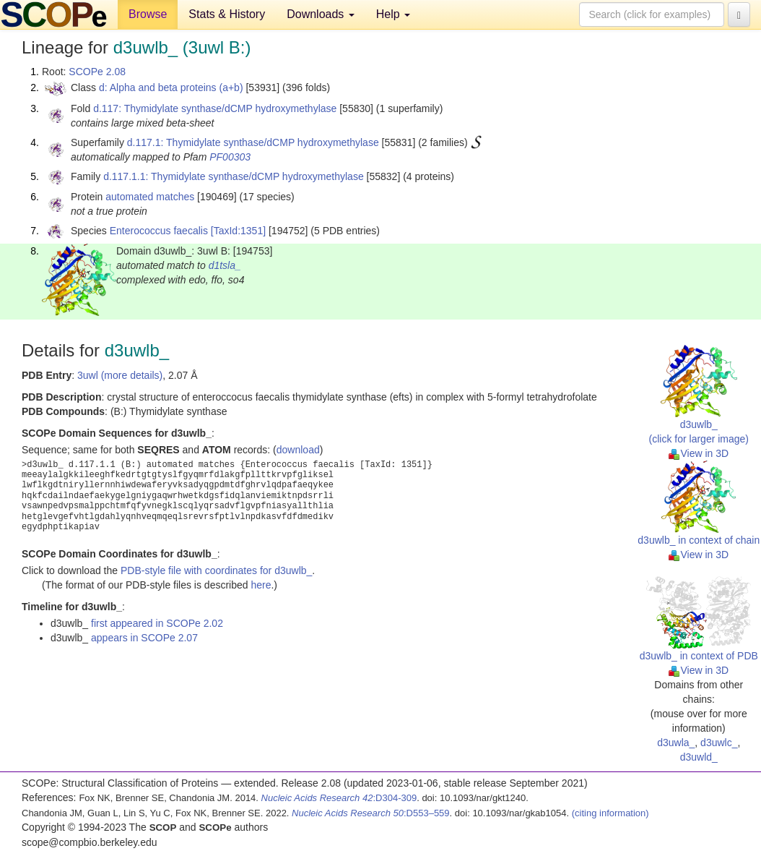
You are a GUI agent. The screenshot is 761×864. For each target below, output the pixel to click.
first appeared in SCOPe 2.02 (157, 623)
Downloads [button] (321, 14)
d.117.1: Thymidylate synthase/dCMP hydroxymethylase (253, 142)
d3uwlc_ (718, 742)
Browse (148, 14)
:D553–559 (371, 813)
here (261, 585)
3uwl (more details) (119, 375)
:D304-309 (339, 797)
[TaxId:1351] (238, 230)
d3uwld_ (699, 757)
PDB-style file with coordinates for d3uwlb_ (216, 570)
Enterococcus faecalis (159, 230)
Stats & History (226, 14)
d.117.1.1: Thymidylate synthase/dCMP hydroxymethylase (233, 176)
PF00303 (230, 157)
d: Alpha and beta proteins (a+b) (171, 87)
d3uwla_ (676, 742)
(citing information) (610, 813)
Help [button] (393, 14)
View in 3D (699, 453)
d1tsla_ (225, 265)
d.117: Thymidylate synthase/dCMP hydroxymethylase (214, 108)
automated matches (149, 196)
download (298, 449)
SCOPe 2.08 (97, 71)
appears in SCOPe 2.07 (144, 637)
